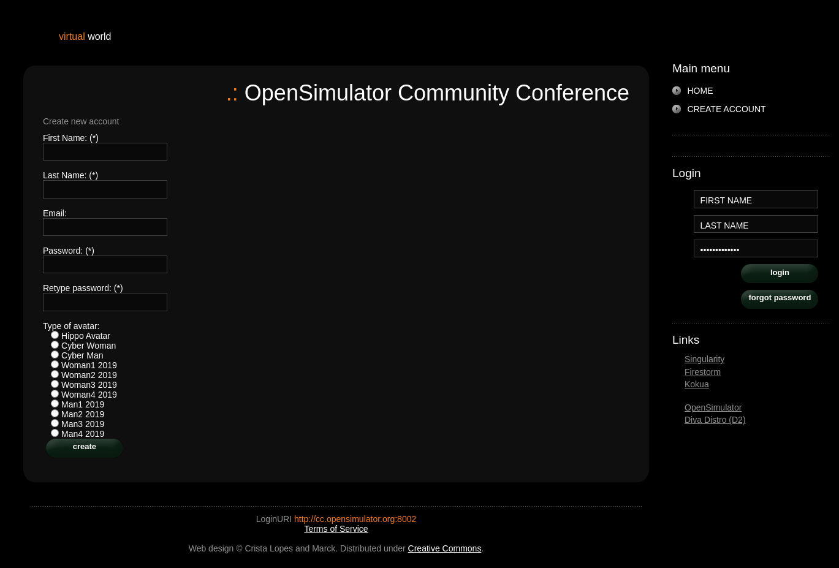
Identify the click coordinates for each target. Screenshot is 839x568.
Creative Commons (445, 548)
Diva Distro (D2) (715, 420)
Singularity (704, 359)
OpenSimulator (713, 407)
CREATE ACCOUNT (727, 109)
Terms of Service (336, 529)
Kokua (697, 384)
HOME (700, 91)
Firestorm (703, 372)
